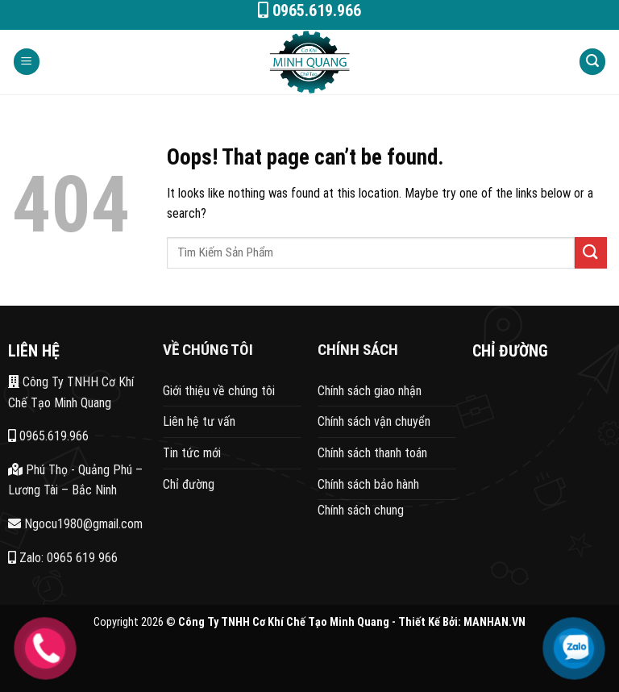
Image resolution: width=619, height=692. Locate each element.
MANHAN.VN (494, 622)
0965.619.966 (48, 436)
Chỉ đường (188, 484)
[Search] (592, 61)
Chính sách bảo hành (368, 484)
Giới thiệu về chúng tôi (219, 390)
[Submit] (591, 253)
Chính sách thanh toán (372, 453)
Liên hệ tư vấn (199, 421)
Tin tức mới (192, 453)
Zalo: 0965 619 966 (63, 557)
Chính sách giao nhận (370, 390)
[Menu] (26, 61)
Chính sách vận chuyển (374, 421)
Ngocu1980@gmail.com (75, 524)
